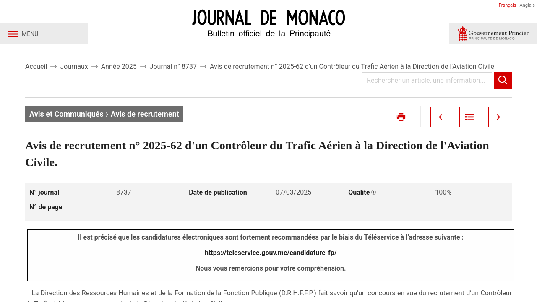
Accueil (37, 66)
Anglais (527, 5)
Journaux (74, 66)
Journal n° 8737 (174, 66)
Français (507, 5)
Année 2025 (119, 66)
